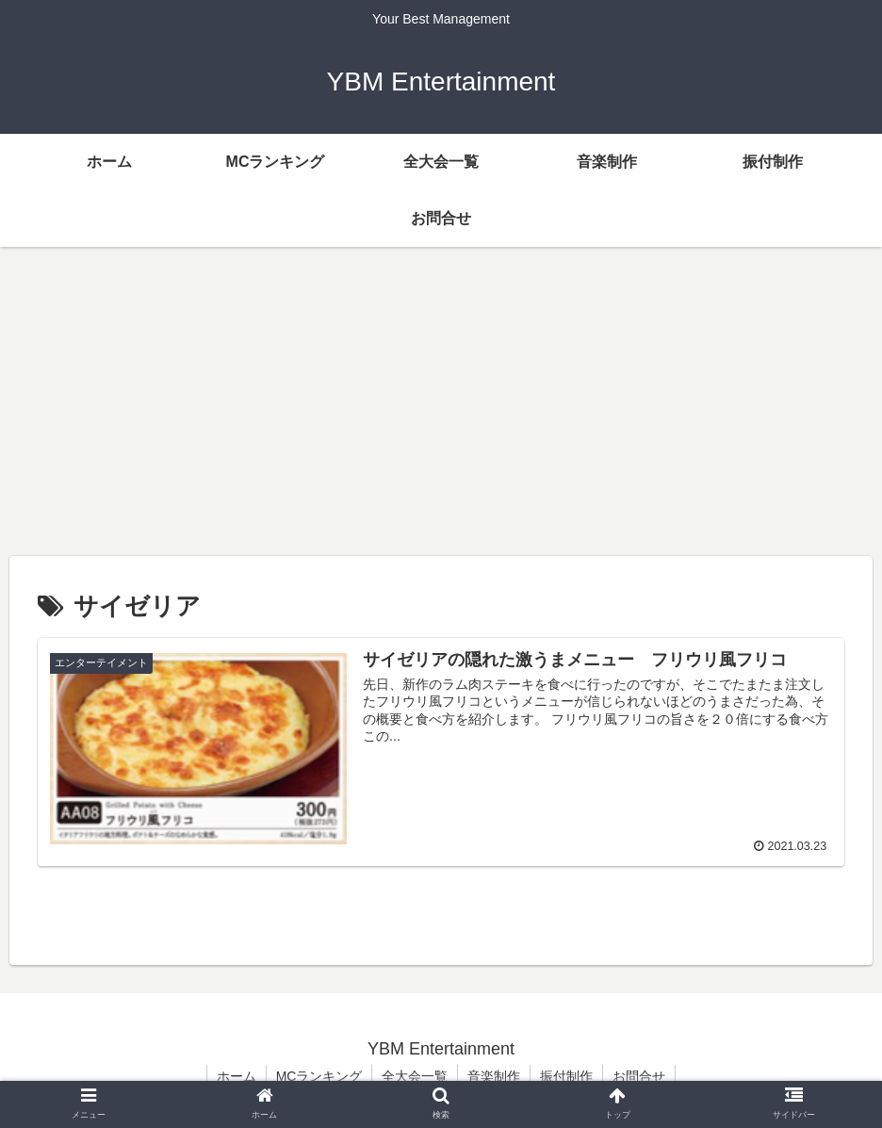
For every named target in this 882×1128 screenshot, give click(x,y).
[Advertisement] (441, 401)
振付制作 (566, 1076)
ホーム (236, 1076)
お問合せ (638, 1076)
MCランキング (319, 1076)
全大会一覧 (415, 1076)
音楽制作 (493, 1076)
